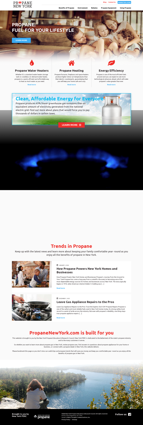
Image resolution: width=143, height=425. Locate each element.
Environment (83, 8)
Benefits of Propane (66, 8)
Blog (104, 2)
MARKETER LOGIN (124, 2)
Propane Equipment (108, 8)
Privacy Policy (66, 419)
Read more (32, 84)
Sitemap (74, 419)
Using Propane (125, 8)
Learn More (21, 40)
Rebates (94, 8)
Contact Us (112, 2)
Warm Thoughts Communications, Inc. (78, 417)
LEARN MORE (71, 125)
